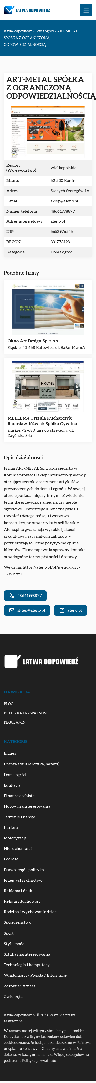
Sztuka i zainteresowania (27, 954)
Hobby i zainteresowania (27, 806)
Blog (8, 704)
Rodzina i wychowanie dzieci (31, 912)
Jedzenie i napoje (19, 817)
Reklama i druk (18, 891)
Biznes (10, 753)
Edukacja (12, 785)
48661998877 (63, 211)
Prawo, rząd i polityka (24, 870)
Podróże (11, 859)
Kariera (11, 828)
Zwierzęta (13, 997)
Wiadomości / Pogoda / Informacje (35, 975)
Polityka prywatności (26, 713)
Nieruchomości (18, 849)
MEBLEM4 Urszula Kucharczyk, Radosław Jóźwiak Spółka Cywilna (42, 421)
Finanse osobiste (19, 796)
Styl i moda (14, 944)
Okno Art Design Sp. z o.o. (33, 341)
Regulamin (15, 722)
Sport (9, 933)
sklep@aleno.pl (64, 201)
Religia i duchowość (22, 901)
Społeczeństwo (17, 922)
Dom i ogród (62, 252)
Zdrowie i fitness (19, 986)
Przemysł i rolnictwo (23, 880)
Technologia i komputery (27, 965)
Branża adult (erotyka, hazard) (31, 764)
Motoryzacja (15, 838)
